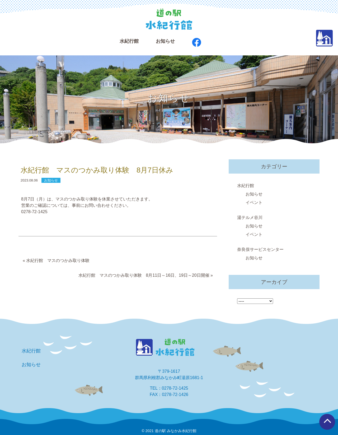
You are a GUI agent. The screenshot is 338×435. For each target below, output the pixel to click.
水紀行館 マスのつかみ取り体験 (58, 260)
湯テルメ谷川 (249, 217)
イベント (254, 202)
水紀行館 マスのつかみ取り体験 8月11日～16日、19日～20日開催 (143, 275)
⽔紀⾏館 (129, 41)
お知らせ (165, 41)
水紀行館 (245, 185)
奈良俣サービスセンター (260, 249)
